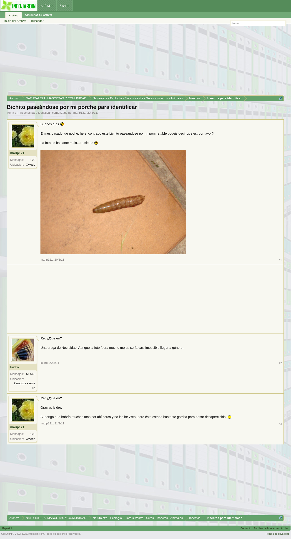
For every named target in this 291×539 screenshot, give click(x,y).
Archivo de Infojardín (266, 528)
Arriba (284, 528)
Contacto (246, 528)
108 (32, 160)
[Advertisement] (143, 61)
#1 (280, 260)
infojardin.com (36, 533)
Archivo (13, 15)
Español (7, 528)
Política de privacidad (277, 533)
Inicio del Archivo (15, 21)
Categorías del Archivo (38, 14)
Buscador (37, 21)
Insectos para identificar (35, 112)
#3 (280, 423)
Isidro (14, 367)
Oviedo (30, 164)
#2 (280, 363)
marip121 (79, 112)
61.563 (30, 374)
